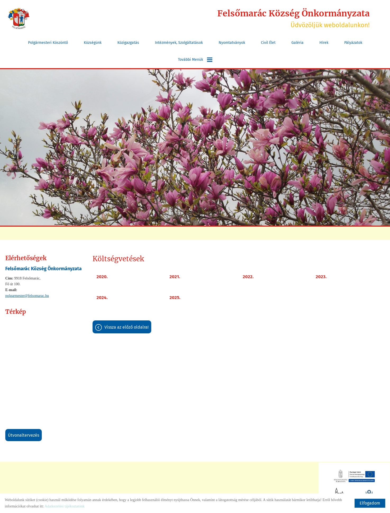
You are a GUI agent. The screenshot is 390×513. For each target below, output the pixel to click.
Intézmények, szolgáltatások (179, 42)
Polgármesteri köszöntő (48, 42)
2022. (248, 276)
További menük (195, 59)
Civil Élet (268, 42)
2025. (174, 297)
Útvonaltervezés (23, 435)
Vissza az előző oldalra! (126, 327)
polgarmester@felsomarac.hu (27, 296)
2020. (102, 276)
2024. (102, 297)
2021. (174, 276)
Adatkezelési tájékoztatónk (64, 506)
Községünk (93, 42)
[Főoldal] (18, 18)
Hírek (323, 42)
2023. (321, 276)
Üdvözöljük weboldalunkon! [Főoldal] (293, 18)
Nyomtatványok (232, 42)
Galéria (297, 42)
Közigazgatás (128, 42)
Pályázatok (353, 42)
